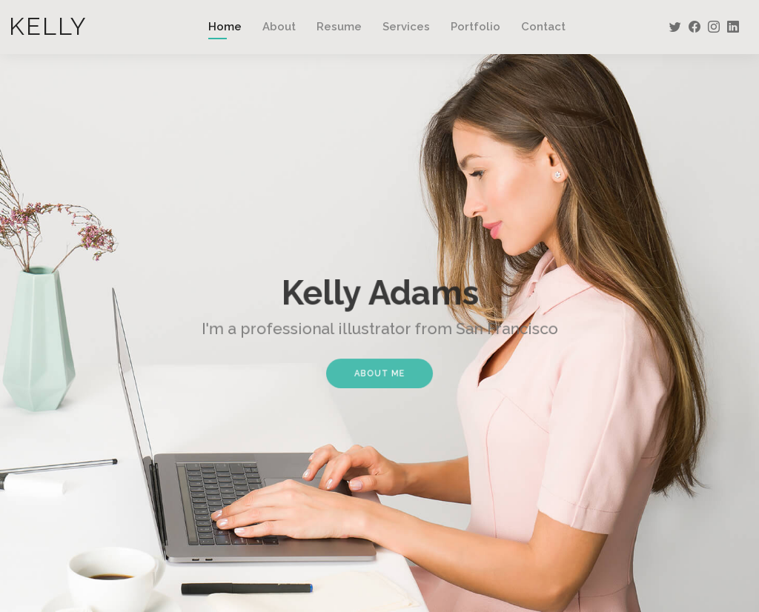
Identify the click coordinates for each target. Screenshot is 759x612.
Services (406, 26)
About (279, 26)
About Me (380, 370)
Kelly (48, 26)
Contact (543, 26)
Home (225, 26)
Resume (339, 26)
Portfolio (475, 26)
